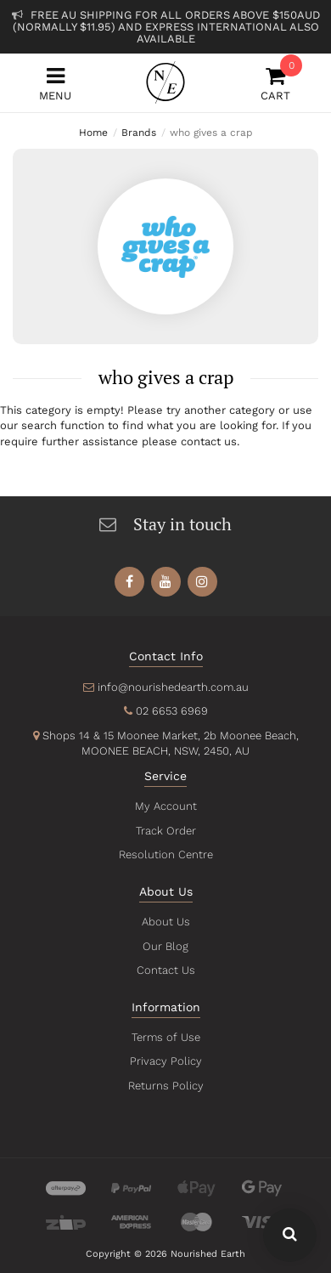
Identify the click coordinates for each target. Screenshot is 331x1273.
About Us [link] (165, 921)
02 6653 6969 (171, 710)
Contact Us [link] (165, 970)
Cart (275, 83)
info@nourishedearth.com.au (172, 687)
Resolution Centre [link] (165, 854)
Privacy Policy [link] (165, 1061)
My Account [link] (165, 806)
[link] (129, 582)
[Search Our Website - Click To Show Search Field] (290, 1235)
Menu (55, 83)
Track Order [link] (165, 830)
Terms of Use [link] (165, 1037)
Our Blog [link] (165, 946)
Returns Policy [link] (165, 1085)
